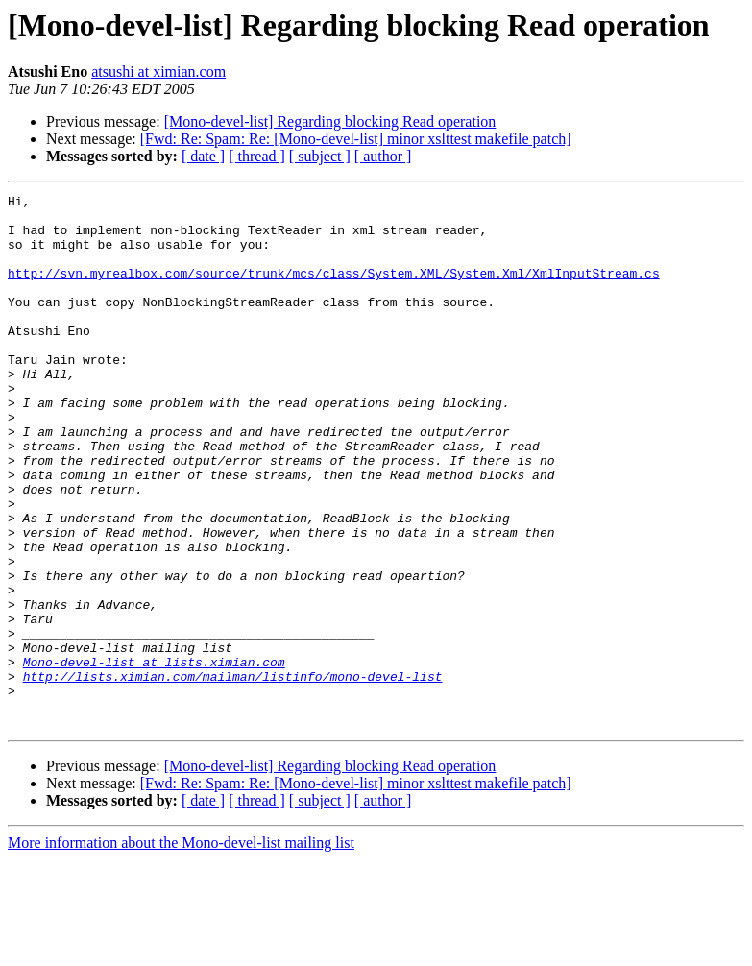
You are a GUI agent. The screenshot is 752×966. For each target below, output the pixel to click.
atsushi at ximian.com (158, 71)
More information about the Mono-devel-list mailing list (181, 949)
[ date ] (203, 156)
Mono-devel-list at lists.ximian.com (154, 756)
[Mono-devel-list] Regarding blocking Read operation (330, 121)
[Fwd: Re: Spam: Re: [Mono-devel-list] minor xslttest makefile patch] (355, 139)
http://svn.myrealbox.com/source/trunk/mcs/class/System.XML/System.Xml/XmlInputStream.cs (334, 290)
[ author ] (383, 156)
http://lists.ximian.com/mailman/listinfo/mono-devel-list (233, 774)
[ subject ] (320, 156)
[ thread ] (257, 156)
